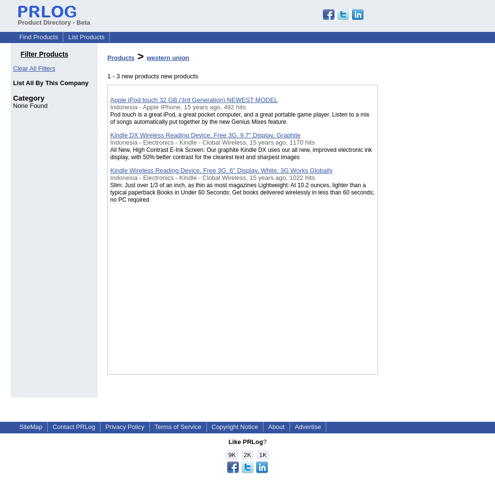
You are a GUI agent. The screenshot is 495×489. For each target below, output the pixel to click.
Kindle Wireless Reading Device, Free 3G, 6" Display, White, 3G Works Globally (221, 170)
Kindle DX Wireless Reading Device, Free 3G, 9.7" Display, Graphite (205, 135)
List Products (86, 37)
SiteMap (31, 426)
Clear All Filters (34, 68)
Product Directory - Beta (54, 19)
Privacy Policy (125, 426)
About (276, 426)
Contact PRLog (74, 426)
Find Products (38, 37)
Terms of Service (178, 426)
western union (167, 57)
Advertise (308, 426)
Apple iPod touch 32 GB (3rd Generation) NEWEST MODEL (194, 100)
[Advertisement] (426, 251)
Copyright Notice (235, 426)
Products (120, 57)
